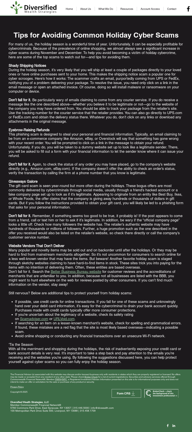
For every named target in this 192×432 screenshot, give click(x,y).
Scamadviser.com (34, 319)
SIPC (64, 379)
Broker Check (91, 377)
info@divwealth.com (102, 407)
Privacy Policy (17, 387)
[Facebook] (188, 8)
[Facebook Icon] (168, 426)
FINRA (58, 379)
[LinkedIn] (174, 426)
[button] (86, 9)
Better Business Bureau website (76, 271)
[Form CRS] (126, 393)
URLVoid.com (64, 319)
